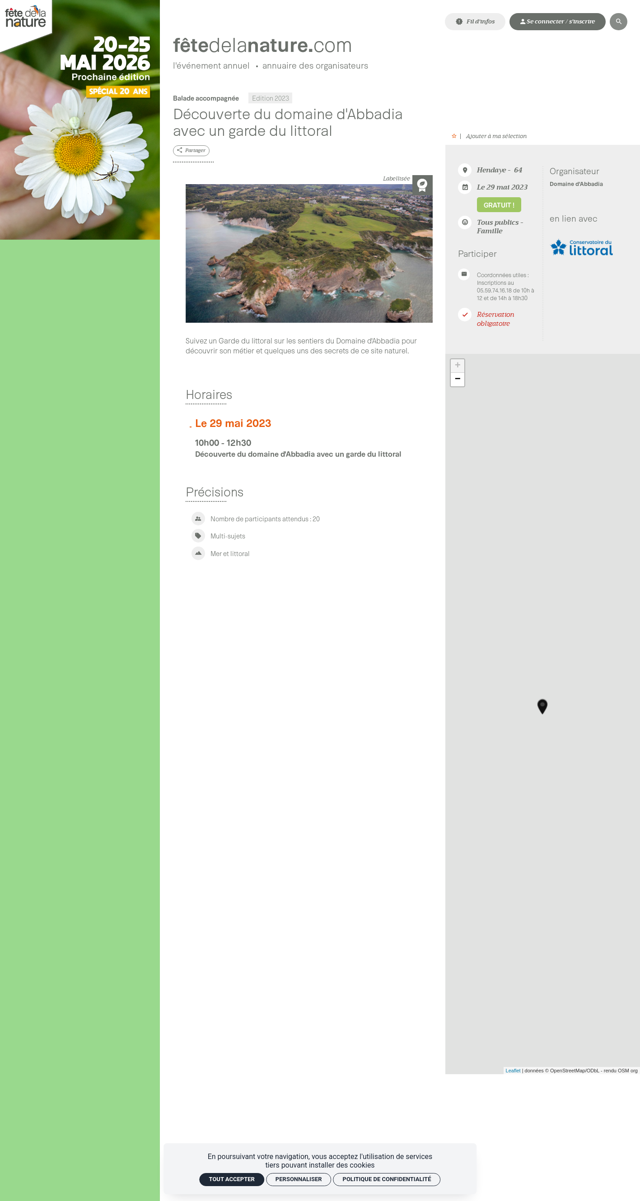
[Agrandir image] (309, 254)
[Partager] (191, 151)
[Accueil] (270, 44)
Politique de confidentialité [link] (387, 1179)
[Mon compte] (557, 21)
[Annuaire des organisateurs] (315, 67)
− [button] (458, 380)
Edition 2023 (270, 98)
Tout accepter (232, 1179)
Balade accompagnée (206, 98)
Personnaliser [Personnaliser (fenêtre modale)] (299, 1179)
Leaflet (513, 1071)
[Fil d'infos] (475, 21)
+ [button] (458, 366)
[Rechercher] (618, 21)
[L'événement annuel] (211, 67)
